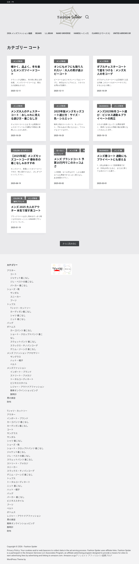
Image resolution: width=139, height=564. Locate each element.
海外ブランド (18, 201)
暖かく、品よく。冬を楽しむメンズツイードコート (25, 70)
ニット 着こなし (18, 319)
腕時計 (13, 394)
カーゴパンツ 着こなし (21, 330)
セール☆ (60, 150)
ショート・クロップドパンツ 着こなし (25, 448)
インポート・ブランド (20, 371)
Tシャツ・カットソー (20, 307)
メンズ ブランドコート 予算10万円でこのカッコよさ (69, 162)
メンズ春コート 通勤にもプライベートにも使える (112, 157)
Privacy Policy (13, 550)
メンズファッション (16, 367)
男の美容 (11, 397)
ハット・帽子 (16, 360)
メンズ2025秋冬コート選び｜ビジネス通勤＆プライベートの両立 (112, 114)
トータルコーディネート (21, 379)
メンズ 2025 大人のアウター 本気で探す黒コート (26, 208)
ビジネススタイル (18, 383)
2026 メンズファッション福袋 (19, 33)
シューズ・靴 (13, 289)
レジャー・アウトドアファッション (27, 386)
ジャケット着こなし (19, 277)
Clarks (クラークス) (101, 33)
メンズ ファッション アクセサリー (23, 352)
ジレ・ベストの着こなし (22, 281)
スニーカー (15, 296)
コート (13, 274)
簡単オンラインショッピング (24, 390)
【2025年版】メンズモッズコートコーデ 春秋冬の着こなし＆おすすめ (26, 159)
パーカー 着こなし (19, 285)
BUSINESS (103, 106)
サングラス (15, 356)
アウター (11, 270)
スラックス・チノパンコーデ (24, 345)
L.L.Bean (49, 33)
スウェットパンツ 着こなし (23, 341)
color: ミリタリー (21, 150)
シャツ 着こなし (18, 315)
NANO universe (63, 33)
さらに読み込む (69, 243)
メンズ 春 (73, 150)
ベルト (13, 364)
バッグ (10, 322)
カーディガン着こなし (20, 311)
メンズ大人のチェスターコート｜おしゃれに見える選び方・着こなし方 (25, 114)
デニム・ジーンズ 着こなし (23, 349)
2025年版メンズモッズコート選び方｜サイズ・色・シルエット (69, 114)
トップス (11, 304)
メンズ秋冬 (18, 61)
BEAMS (38, 33)
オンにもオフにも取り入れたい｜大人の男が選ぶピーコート (68, 70)
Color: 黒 (17, 198)
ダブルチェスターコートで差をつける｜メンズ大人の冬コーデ (111, 70)
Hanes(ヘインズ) (81, 33)
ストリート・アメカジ (20, 375)
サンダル (14, 292)
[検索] (87, 17)
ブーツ (13, 300)
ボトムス (11, 326)
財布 (9, 401)
